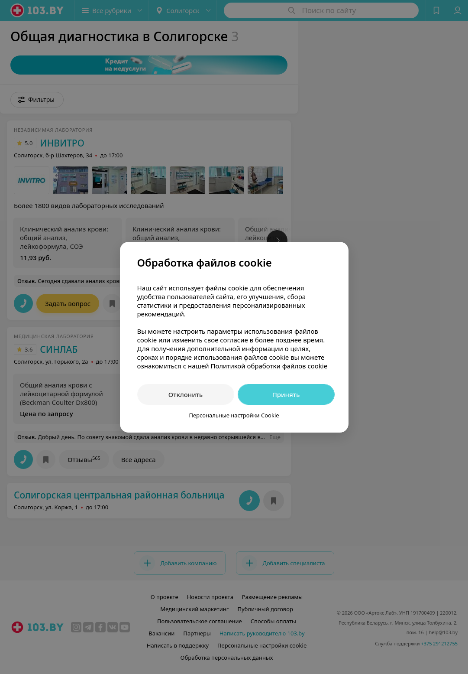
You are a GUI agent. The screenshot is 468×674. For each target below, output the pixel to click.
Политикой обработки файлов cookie (268, 365)
